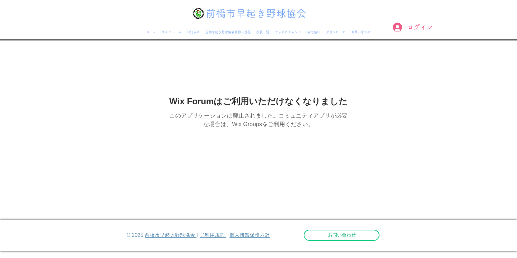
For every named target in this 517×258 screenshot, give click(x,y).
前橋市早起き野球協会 (170, 235)
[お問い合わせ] (341, 235)
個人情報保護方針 (249, 235)
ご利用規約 (213, 235)
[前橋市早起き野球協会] (258, 14)
